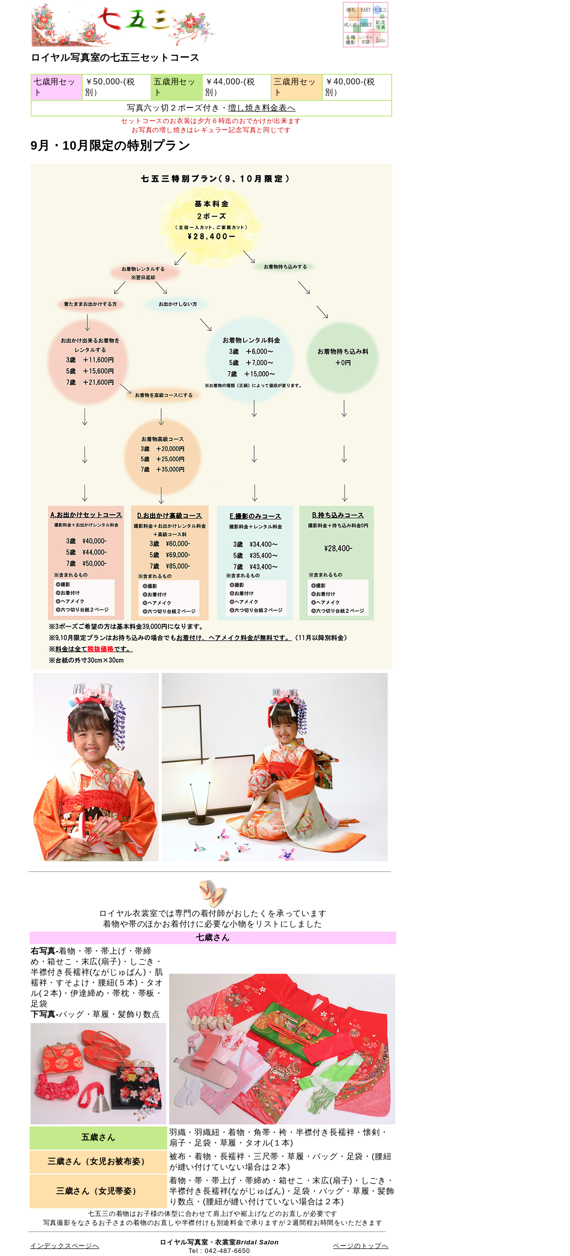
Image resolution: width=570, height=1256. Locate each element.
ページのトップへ (360, 1245)
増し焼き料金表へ (261, 107)
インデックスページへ (64, 1245)
